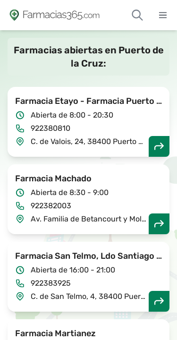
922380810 (50, 128)
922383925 (51, 283)
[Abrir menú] (163, 15)
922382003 (51, 205)
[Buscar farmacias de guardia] (137, 15)
